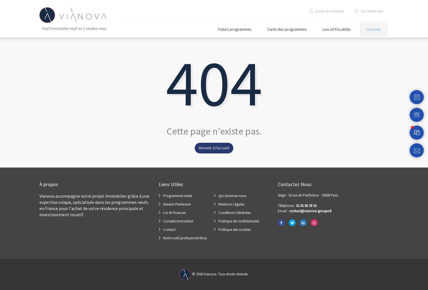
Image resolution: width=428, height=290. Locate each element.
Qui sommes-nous (232, 195)
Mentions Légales (231, 204)
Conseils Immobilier (178, 221)
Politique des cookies (234, 229)
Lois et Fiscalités (337, 29)
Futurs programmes (235, 29)
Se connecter (368, 11)
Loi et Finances (174, 212)
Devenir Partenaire (177, 204)
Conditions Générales (234, 212)
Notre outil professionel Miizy (185, 238)
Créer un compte (326, 11)
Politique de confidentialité (238, 221)
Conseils (374, 29)
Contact (169, 229)
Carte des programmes (287, 29)
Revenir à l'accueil (214, 147)
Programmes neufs (177, 195)
